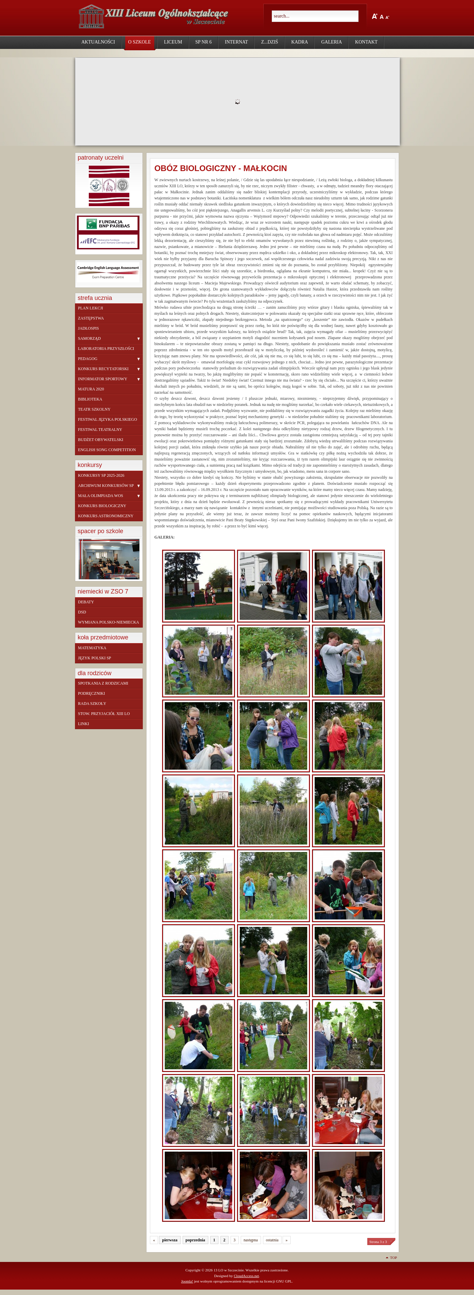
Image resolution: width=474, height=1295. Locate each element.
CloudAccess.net (246, 1276)
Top (393, 1258)
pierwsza (169, 1240)
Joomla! (187, 1281)
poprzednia (195, 1240)
